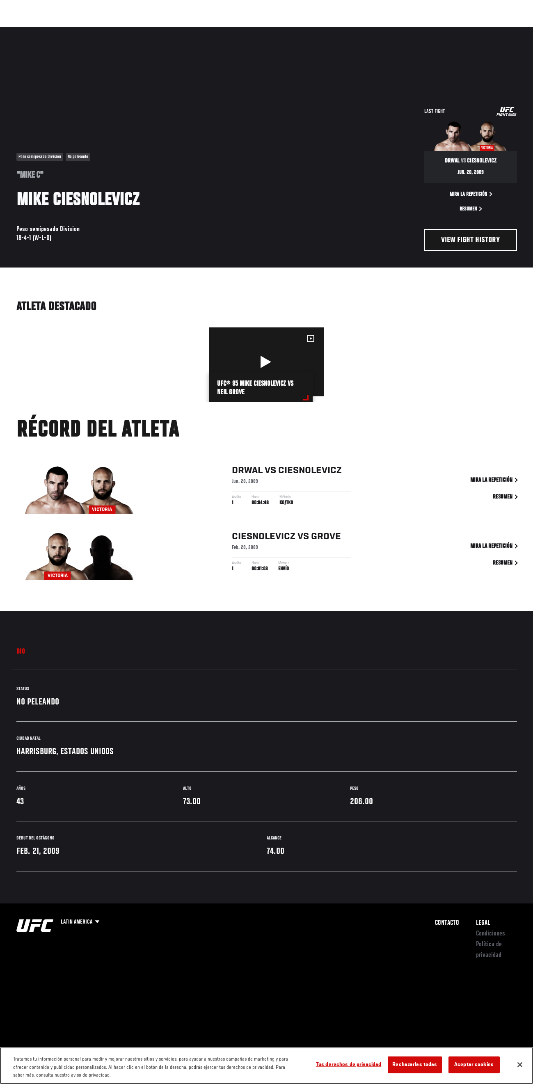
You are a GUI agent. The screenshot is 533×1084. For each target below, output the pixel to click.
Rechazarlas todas (414, 1064)
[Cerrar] (520, 1065)
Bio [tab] (20, 652)
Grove (326, 539)
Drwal (247, 473)
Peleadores (99, 31)
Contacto (447, 923)
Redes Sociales (413, 31)
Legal (483, 923)
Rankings (59, 31)
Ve (448, 31)
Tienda (485, 31)
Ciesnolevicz (310, 473)
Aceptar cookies (474, 1064)
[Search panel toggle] (506, 31)
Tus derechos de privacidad (348, 1064)
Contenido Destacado (152, 31)
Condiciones (490, 934)
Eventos (24, 31)
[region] (266, 1065)
